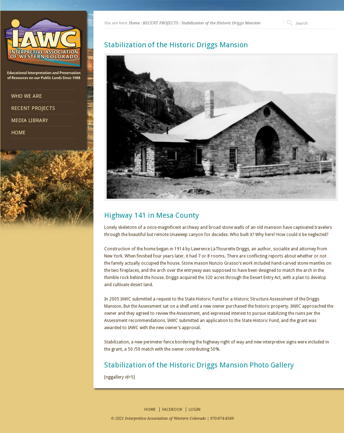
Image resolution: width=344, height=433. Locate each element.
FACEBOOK (172, 409)
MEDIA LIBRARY (29, 120)
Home (134, 23)
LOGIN (194, 409)
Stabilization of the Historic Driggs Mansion (221, 23)
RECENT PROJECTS (33, 108)
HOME (18, 132)
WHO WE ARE (26, 95)
